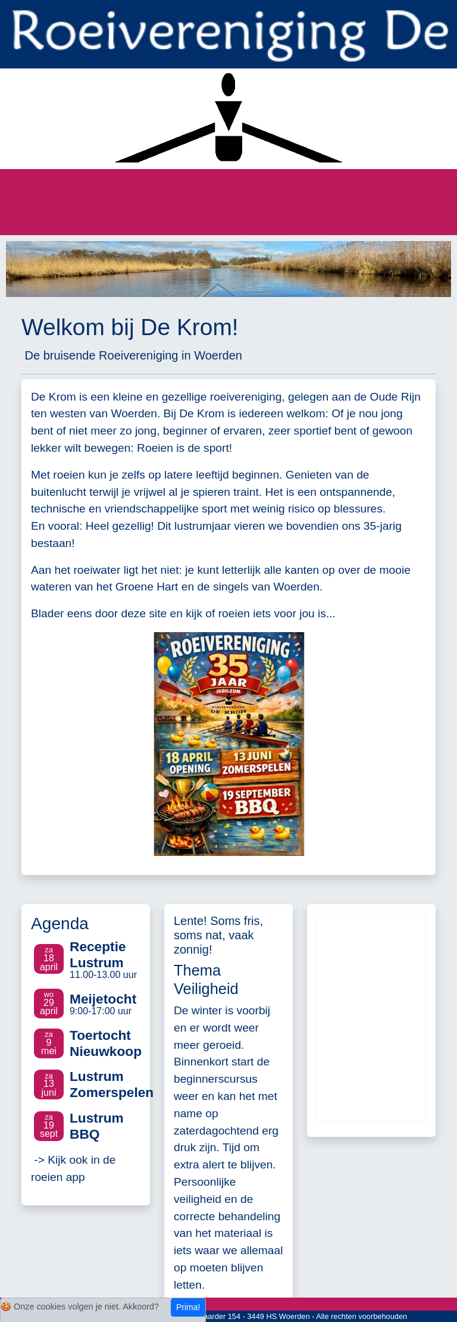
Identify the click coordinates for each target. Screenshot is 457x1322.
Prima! (188, 1307)
